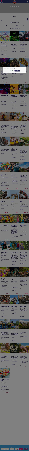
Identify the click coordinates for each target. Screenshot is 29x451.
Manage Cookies (11, 70)
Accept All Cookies (17, 70)
